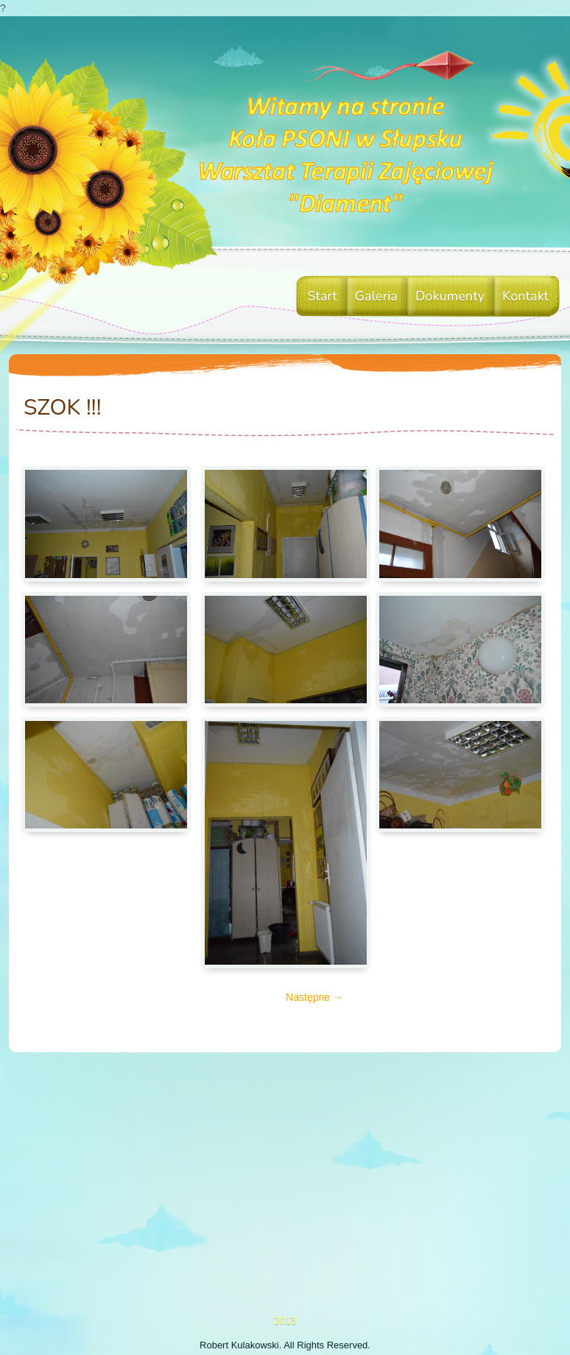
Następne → (314, 997)
